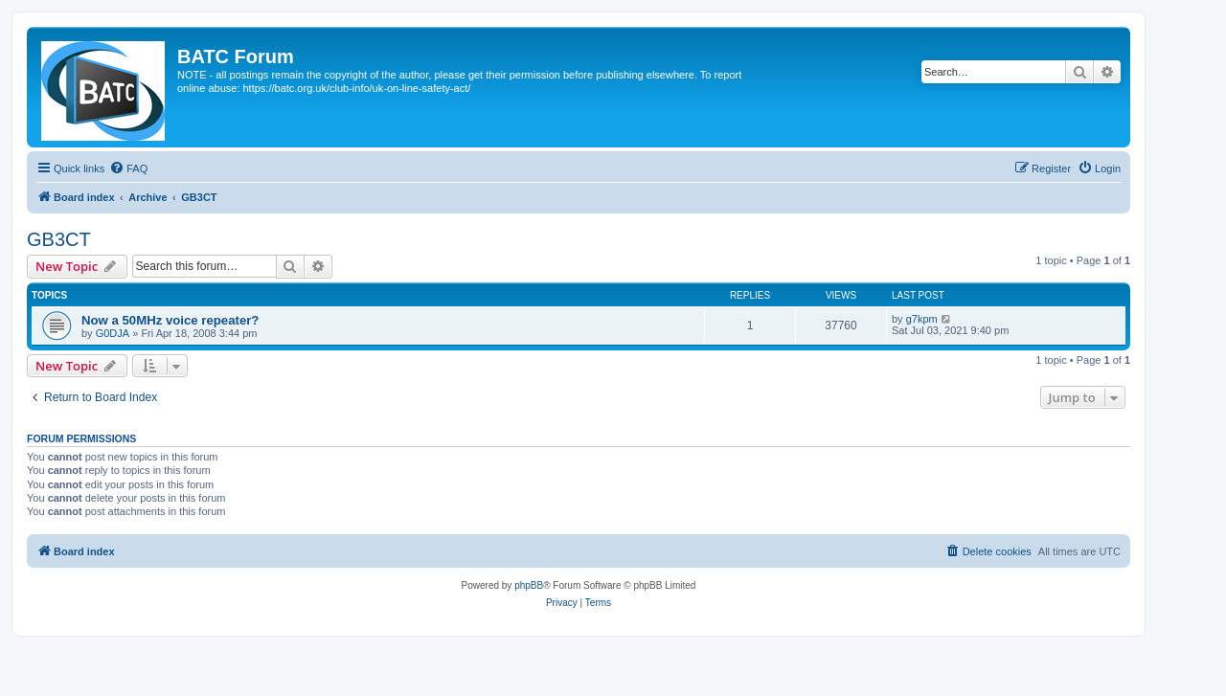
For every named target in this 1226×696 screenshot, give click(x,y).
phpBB (528, 585)
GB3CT (59, 239)
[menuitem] (128, 168)
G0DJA (112, 333)
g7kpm (922, 319)
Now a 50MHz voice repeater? (170, 320)
